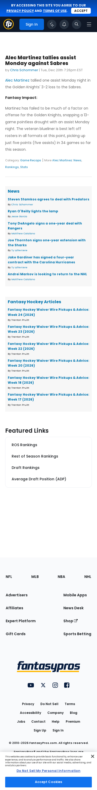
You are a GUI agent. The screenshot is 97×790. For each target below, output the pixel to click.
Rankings (12, 167)
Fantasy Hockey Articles (34, 302)
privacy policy (20, 11)
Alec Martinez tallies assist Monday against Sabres (40, 60)
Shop (70, 621)
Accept (81, 11)
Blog (73, 713)
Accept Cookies (48, 782)
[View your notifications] (64, 24)
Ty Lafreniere (19, 250)
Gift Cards (16, 633)
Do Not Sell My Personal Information (48, 771)
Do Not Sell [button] (49, 704)
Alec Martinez (17, 80)
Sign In (58, 730)
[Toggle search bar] (76, 24)
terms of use (55, 11)
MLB (35, 576)
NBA (61, 576)
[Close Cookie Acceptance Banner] (92, 756)
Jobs (21, 721)
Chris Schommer (24, 70)
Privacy (28, 704)
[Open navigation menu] (89, 24)
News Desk (73, 608)
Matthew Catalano (23, 233)
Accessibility (30, 713)
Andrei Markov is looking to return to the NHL (47, 274)
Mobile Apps (75, 595)
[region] (48, 771)
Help (55, 721)
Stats (24, 167)
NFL (9, 576)
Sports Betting (77, 633)
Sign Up (40, 730)
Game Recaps (30, 160)
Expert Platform (21, 621)
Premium (73, 721)
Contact (38, 721)
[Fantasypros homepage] (8, 28)
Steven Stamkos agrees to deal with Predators (48, 199)
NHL (87, 576)
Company (55, 713)
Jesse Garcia (19, 216)
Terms (70, 704)
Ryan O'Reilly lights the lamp (33, 211)
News (77, 160)
